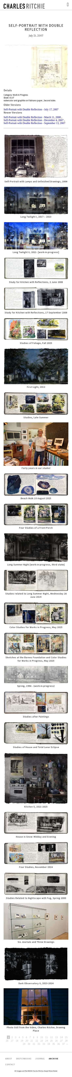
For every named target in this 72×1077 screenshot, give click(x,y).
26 (56, 1040)
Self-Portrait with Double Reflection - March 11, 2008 (32, 117)
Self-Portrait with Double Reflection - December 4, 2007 (33, 120)
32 (38, 1043)
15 (66, 1037)
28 (66, 1040)
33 (43, 1043)
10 (41, 1037)
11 (46, 1037)
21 (31, 1040)
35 (53, 1043)
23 (41, 1040)
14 (61, 1037)
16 (7, 1040)
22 (36, 1040)
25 (51, 1040)
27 (61, 1040)
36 (58, 1043)
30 (29, 1043)
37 (63, 1043)
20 (26, 1040)
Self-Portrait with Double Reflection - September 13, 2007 (34, 123)
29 (24, 1043)
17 (12, 1040)
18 (17, 1040)
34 (48, 1043)
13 (56, 1037)
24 (46, 1040)
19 (22, 1040)
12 (51, 1037)
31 (34, 1043)
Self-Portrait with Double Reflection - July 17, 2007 (31, 109)
